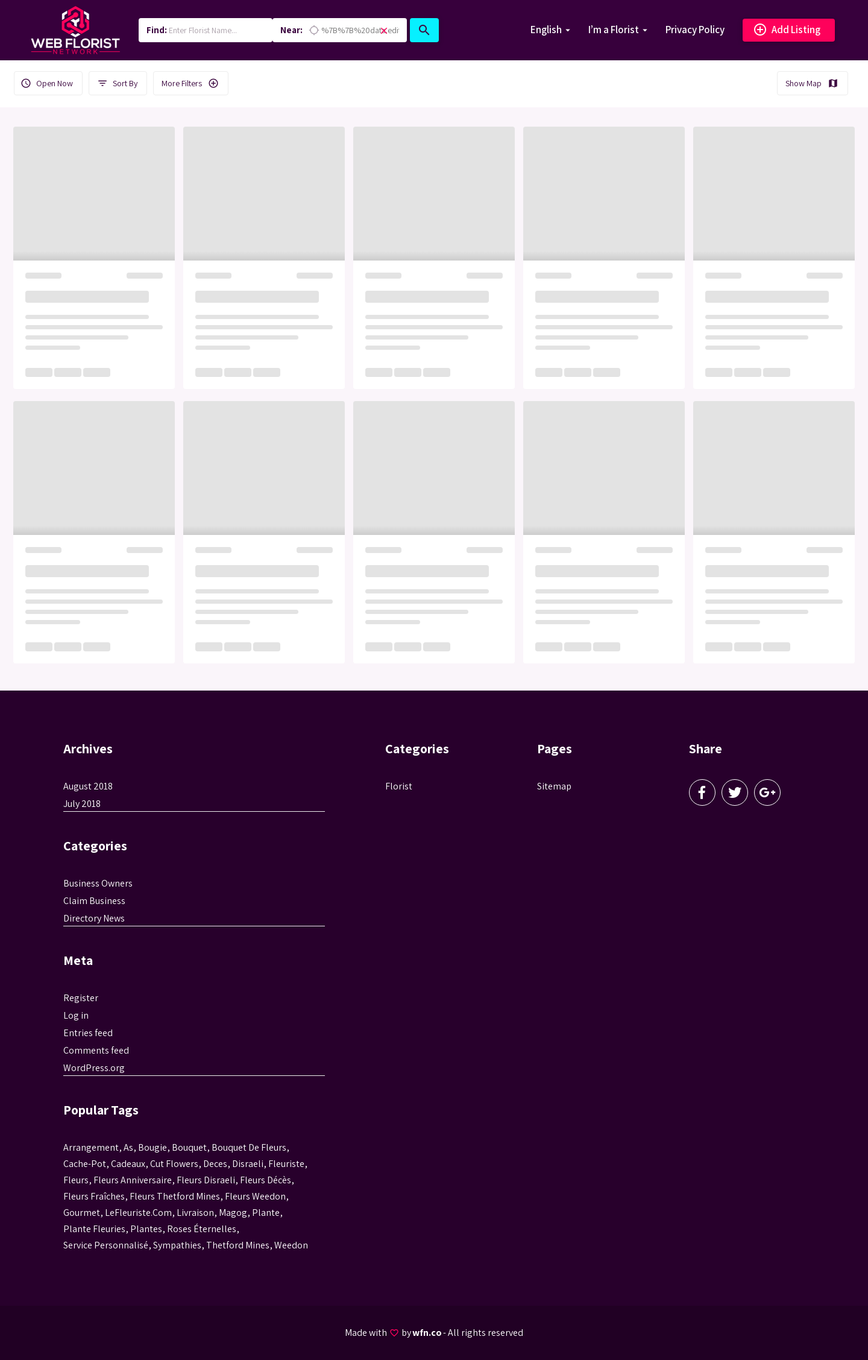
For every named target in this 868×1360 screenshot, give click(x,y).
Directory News (94, 918)
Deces (215, 1163)
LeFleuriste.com (138, 1212)
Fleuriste (286, 1163)
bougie (152, 1147)
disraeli (247, 1163)
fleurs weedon (255, 1196)
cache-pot (84, 1163)
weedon (291, 1245)
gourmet (81, 1212)
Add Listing (786, 30)
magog (233, 1212)
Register (80, 998)
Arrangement (91, 1147)
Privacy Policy (695, 29)
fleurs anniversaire (132, 1180)
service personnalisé (105, 1245)
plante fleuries (94, 1228)
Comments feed (96, 1050)
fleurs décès (265, 1180)
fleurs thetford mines (175, 1196)
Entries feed (88, 1032)
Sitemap (554, 786)
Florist (398, 786)
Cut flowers (174, 1163)
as (128, 1147)
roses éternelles (201, 1228)
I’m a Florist (613, 29)
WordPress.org (94, 1067)
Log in (76, 1015)
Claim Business (94, 900)
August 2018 (88, 786)
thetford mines (237, 1245)
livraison (195, 1212)
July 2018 (82, 803)
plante (266, 1212)
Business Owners (98, 883)
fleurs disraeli (206, 1180)
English (546, 29)
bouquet (189, 1147)
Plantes (146, 1228)
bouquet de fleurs (249, 1147)
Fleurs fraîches (94, 1196)
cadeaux (128, 1163)
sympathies (177, 1245)
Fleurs (76, 1180)
